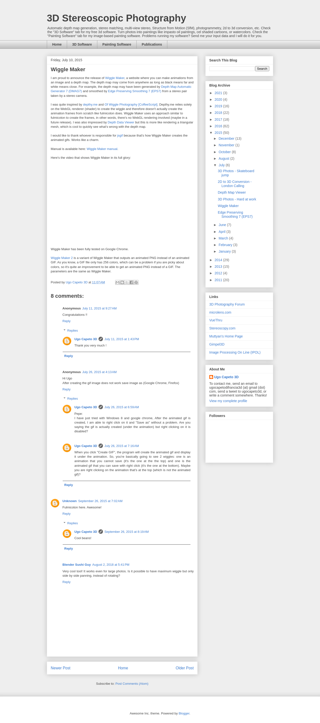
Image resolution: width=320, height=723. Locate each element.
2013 (219, 266)
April (222, 232)
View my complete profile (228, 401)
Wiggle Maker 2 (62, 258)
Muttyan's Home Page (226, 336)
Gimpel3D (216, 344)
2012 (219, 273)
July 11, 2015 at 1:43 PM (121, 339)
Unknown (69, 501)
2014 (219, 260)
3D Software (82, 44)
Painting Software (116, 44)
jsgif (120, 135)
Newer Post (60, 668)
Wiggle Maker (114, 78)
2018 (219, 113)
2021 (219, 93)
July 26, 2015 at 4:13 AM (99, 372)
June (223, 225)
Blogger (184, 713)
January (225, 251)
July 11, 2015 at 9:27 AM (99, 308)
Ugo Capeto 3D (85, 339)
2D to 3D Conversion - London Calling (235, 184)
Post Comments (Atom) (131, 683)
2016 (219, 126)
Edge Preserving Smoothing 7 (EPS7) (134, 91)
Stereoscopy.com (222, 328)
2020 (219, 99)
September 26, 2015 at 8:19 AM (126, 532)
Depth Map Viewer (232, 192)
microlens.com (220, 312)
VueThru (215, 320)
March (224, 238)
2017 (219, 119)
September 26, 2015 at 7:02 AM (100, 501)
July (222, 165)
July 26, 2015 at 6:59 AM (121, 407)
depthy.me (90, 104)
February (226, 245)
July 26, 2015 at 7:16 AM (121, 446)
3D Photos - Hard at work (237, 199)
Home (57, 44)
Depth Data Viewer (121, 122)
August (224, 158)
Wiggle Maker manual (102, 149)
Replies (72, 330)
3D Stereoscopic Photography (116, 18)
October (225, 152)
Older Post (185, 668)
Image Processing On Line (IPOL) (234, 352)
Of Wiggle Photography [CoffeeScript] (131, 104)
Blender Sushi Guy (76, 564)
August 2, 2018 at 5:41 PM (110, 564)
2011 (219, 280)
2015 (219, 133)
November (227, 145)
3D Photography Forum (227, 304)
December (227, 138)
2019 (219, 106)
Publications (152, 44)
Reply (66, 321)
